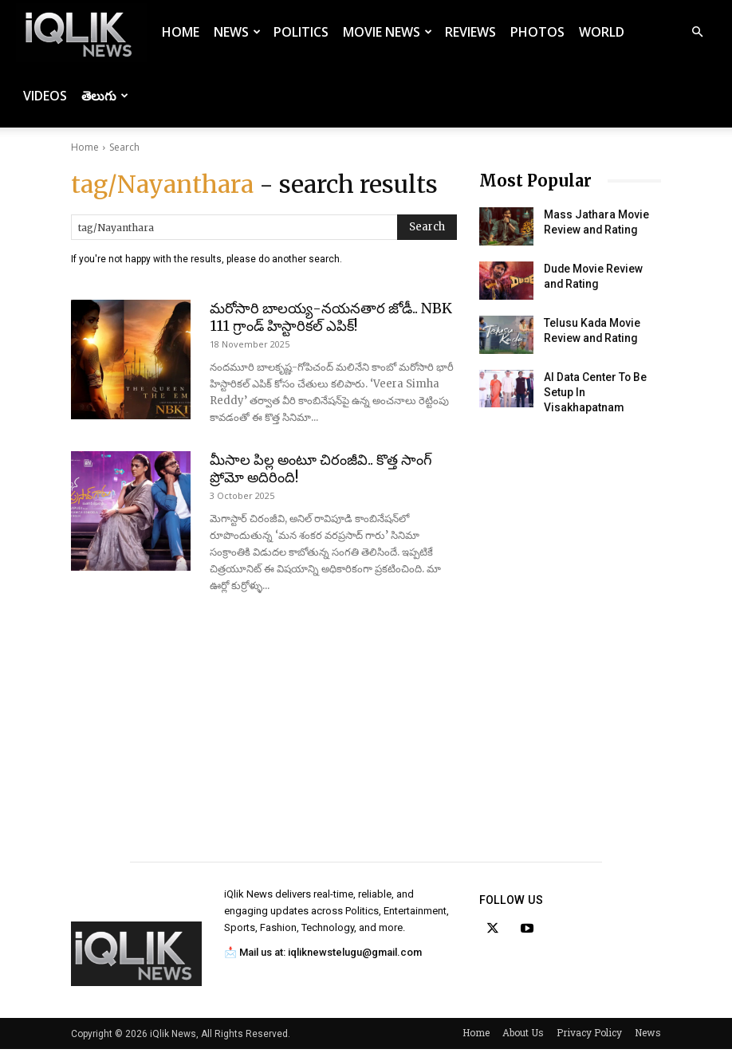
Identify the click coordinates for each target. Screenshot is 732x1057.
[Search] (427, 227)
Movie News (387, 32)
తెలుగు (104, 95)
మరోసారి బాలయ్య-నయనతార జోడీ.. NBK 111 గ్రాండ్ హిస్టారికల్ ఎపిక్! (331, 317)
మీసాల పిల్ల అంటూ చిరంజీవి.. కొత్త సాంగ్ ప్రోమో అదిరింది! (321, 468)
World (601, 32)
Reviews (470, 32)
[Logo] (81, 32)
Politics (301, 32)
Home (180, 32)
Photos (537, 32)
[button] (697, 32)
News (237, 32)
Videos (45, 95)
